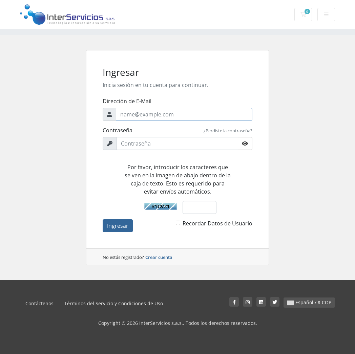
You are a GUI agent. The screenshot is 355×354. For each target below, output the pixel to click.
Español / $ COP (309, 302)
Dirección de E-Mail (127, 101)
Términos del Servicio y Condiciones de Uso (113, 303)
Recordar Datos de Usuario (217, 223)
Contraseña (117, 130)
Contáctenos (39, 303)
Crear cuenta (158, 257)
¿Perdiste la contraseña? (228, 131)
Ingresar (117, 225)
